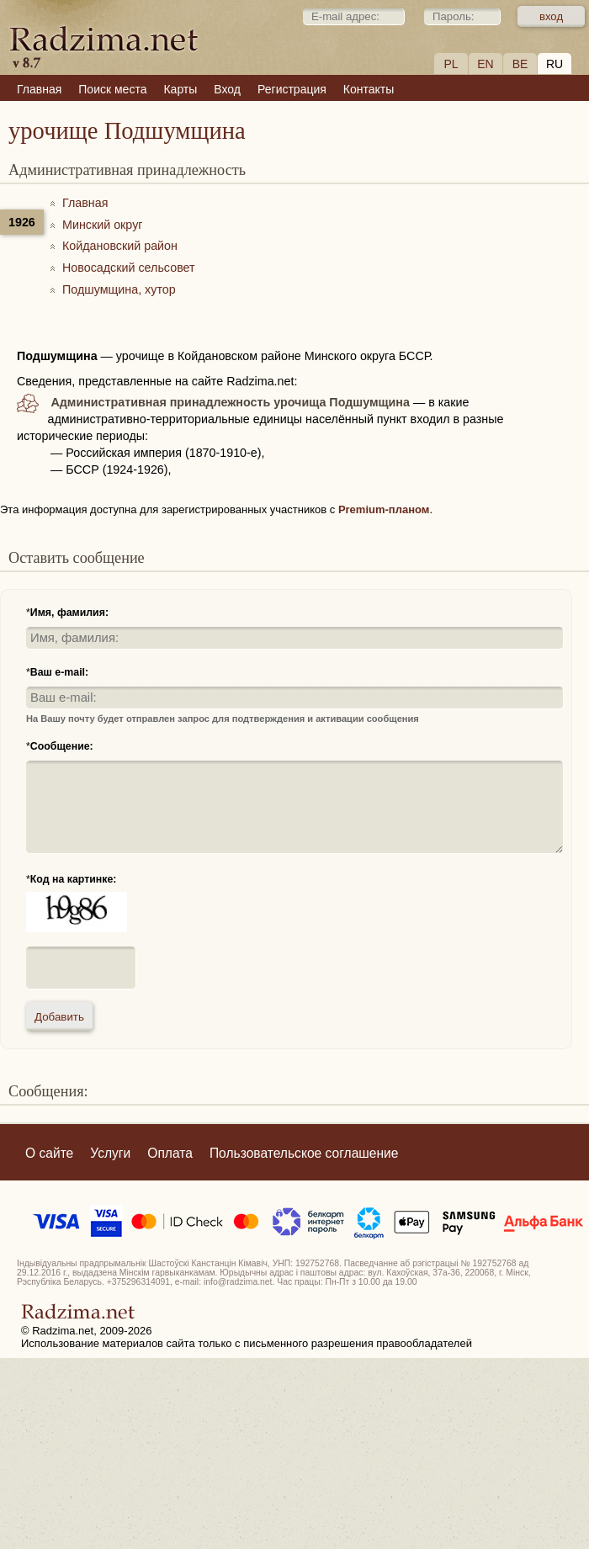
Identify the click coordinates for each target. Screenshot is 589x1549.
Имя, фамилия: (69, 612)
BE (520, 64)
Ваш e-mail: (59, 672)
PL (450, 64)
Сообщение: (61, 746)
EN (485, 64)
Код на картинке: (73, 879)
